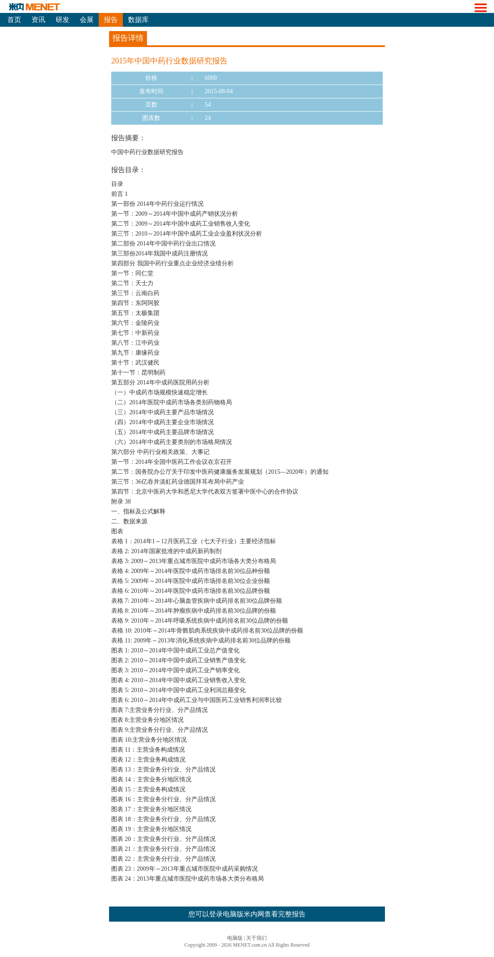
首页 (14, 19)
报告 (111, 19)
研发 (62, 19)
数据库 (138, 19)
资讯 (38, 19)
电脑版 (235, 938)
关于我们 (256, 938)
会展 (87, 19)
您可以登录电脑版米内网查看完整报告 (247, 914)
